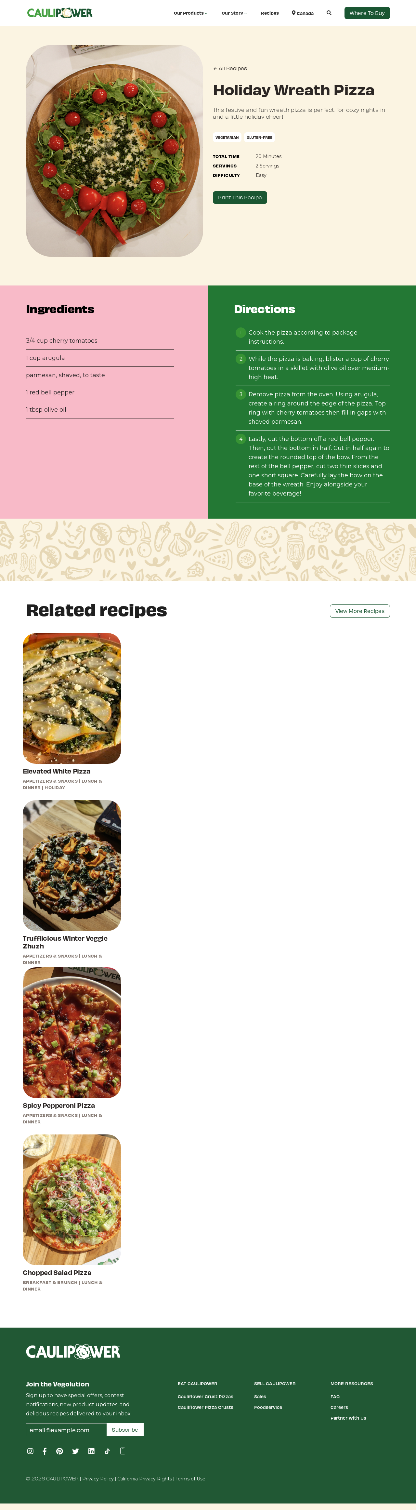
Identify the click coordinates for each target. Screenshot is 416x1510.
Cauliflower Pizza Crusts (205, 1407)
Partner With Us (348, 1418)
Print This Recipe (240, 197)
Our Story (235, 13)
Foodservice (268, 1407)
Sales (260, 1396)
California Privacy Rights (144, 1479)
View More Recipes (359, 611)
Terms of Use (190, 1479)
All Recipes (230, 68)
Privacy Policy (98, 1479)
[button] (323, 12)
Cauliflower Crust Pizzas (205, 1396)
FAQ (335, 1396)
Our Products (191, 13)
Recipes (270, 13)
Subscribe (125, 1429)
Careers (339, 1407)
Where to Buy (367, 13)
